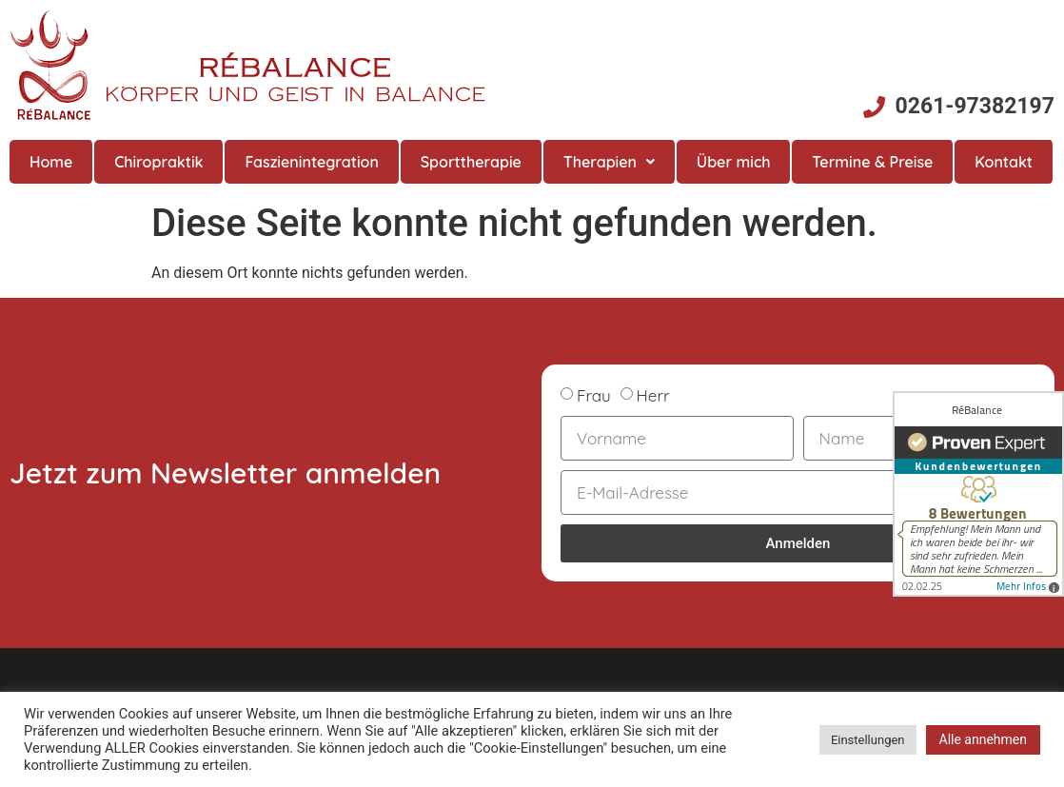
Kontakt (1004, 161)
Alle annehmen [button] (983, 739)
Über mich (734, 161)
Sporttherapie (471, 161)
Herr (653, 395)
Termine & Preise (872, 161)
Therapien (609, 161)
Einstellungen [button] (868, 740)
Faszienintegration (312, 161)
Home (51, 161)
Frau (594, 395)
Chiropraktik (158, 161)
